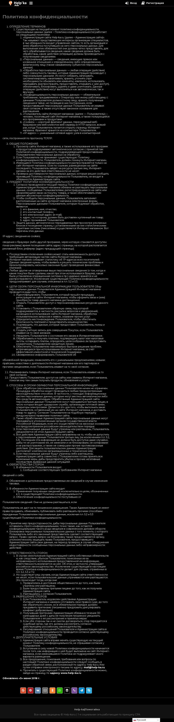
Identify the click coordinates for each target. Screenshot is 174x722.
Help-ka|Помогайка (87, 709)
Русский (139, 720)
